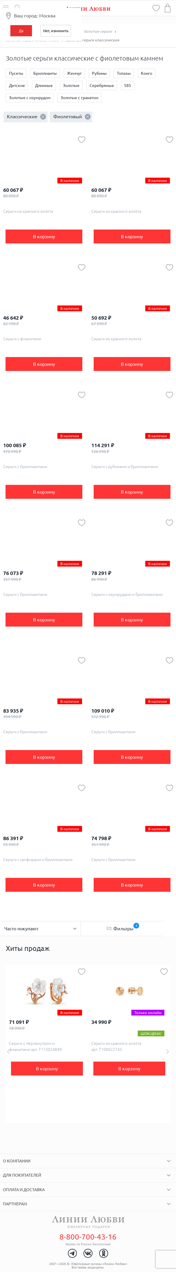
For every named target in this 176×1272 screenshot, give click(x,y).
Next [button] (167, 1051)
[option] (47, 1044)
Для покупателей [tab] (22, 1175)
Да (21, 31)
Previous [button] (8, 1051)
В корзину (44, 236)
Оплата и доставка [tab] (24, 1189)
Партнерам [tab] (15, 1204)
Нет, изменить (55, 31)
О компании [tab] (16, 1161)
